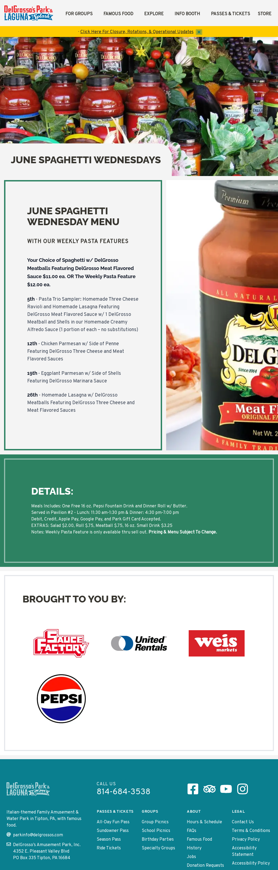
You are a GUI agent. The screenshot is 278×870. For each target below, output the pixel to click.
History (194, 848)
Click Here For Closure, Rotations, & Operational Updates (137, 32)
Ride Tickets (109, 848)
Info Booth (187, 14)
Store (264, 14)
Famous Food (118, 14)
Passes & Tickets (230, 14)
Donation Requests (205, 865)
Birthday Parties (158, 839)
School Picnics (156, 831)
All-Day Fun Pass (113, 822)
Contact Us (243, 822)
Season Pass (109, 839)
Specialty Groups (158, 848)
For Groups (79, 14)
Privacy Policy (246, 839)
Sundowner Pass (113, 831)
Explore (154, 14)
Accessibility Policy (251, 863)
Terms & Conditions (251, 831)
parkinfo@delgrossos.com (35, 835)
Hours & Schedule (204, 822)
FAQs (191, 831)
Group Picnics (155, 822)
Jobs (191, 857)
